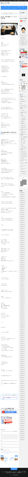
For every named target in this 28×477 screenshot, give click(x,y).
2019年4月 (21, 361)
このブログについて (23, 168)
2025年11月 (21, 202)
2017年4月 (21, 409)
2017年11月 (21, 395)
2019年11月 (21, 347)
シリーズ (7, 20)
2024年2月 (21, 244)
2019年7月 (21, 355)
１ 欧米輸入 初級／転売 (11, 20)
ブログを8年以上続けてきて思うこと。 (12, 458)
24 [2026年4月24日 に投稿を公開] (24, 184)
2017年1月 (21, 415)
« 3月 (21, 186)
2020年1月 (21, 343)
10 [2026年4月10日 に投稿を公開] (24, 181)
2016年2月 (21, 437)
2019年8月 (21, 353)
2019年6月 (21, 357)
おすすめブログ (23, 173)
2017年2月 (21, 413)
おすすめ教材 (23, 171)
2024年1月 (21, 246)
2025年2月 (21, 220)
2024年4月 (21, 240)
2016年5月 (21, 431)
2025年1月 (21, 222)
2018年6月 (21, 381)
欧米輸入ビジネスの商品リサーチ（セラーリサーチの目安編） (6, 459)
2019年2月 (21, 365)
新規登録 (15, 20)
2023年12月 (21, 248)
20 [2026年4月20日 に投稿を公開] (20, 184)
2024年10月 (21, 228)
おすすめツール (9, 8)
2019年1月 (21, 367)
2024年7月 (21, 234)
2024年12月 (21, 224)
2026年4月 (21, 192)
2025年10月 (21, 204)
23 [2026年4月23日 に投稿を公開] (23, 184)
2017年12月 (21, 393)
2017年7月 (21, 403)
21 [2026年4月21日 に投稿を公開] (21, 184)
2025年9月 (21, 206)
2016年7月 (21, 427)
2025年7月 (21, 210)
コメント (2, 433)
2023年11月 (21, 250)
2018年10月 (21, 373)
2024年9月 (21, 230)
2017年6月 (21, 405)
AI (20, 103)
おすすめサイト (14, 8)
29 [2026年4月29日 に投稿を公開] (22, 185)
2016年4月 (21, 433)
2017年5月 (21, 407)
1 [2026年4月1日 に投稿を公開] (22, 180)
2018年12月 (21, 369)
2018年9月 (21, 375)
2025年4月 (21, 216)
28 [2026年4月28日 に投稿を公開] (21, 185)
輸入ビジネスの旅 (5, 2)
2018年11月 (21, 371)
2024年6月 (21, 236)
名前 (1, 440)
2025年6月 (21, 212)
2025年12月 (21, 200)
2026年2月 (21, 196)
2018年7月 (21, 379)
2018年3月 (21, 387)
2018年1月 (21, 391)
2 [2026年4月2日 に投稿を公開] (23, 180)
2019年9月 (21, 351)
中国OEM (21, 99)
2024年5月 (21, 238)
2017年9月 (21, 399)
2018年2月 (21, 389)
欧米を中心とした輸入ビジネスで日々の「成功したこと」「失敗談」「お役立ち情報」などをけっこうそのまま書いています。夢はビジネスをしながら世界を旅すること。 (14, 0)
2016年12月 (21, 417)
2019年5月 (21, 359)
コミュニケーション (23, 165)
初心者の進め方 (22, 101)
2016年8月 (21, 425)
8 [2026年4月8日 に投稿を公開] (22, 181)
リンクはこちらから (23, 81)
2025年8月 (21, 208)
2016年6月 (21, 429)
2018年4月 (21, 385)
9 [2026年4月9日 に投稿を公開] (23, 181)
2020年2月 (21, 341)
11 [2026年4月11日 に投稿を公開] (25, 181)
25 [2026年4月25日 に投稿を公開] (25, 184)
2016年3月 (21, 435)
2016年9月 (21, 423)
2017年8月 (21, 401)
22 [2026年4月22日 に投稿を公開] (22, 184)
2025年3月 (21, 218)
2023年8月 (21, 256)
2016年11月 (21, 419)
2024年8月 (21, 232)
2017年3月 (21, 411)
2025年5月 (21, 214)
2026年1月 (21, 198)
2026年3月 (21, 194)
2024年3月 (21, 242)
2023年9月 (21, 254)
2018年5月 (21, 383)
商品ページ (5, 20)
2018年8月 (21, 377)
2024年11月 (21, 226)
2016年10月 (21, 421)
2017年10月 (21, 397)
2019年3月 (21, 363)
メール (2, 443)
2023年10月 (21, 252)
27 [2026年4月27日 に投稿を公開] (20, 185)
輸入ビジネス (2, 20)
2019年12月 (21, 345)
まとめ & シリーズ (3, 8)
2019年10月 (21, 349)
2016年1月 (21, 439)
